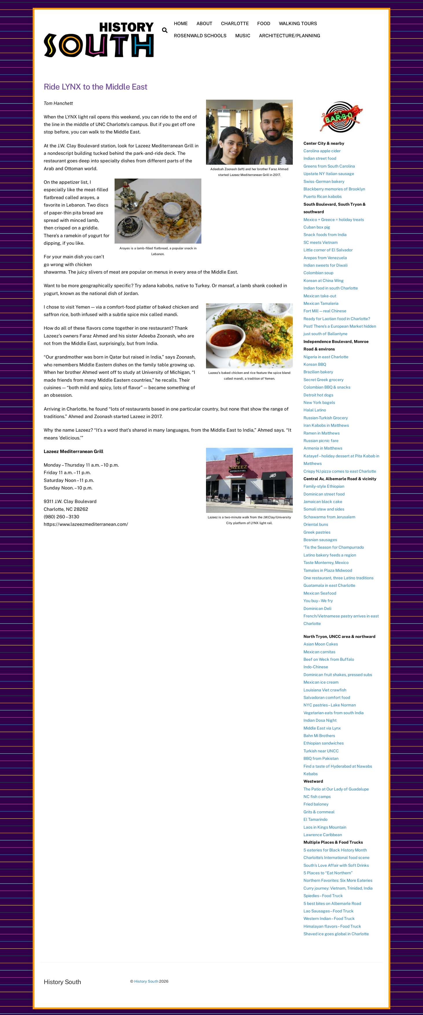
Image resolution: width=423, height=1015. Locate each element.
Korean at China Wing (324, 278)
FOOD (265, 23)
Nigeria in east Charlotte (326, 354)
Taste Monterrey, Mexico (326, 560)
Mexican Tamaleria (321, 301)
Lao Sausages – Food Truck (329, 909)
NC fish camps (317, 794)
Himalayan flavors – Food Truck (332, 924)
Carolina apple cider (322, 148)
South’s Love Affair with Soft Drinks (336, 863)
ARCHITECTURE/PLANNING (290, 35)
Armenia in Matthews (323, 446)
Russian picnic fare (321, 438)
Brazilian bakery (318, 370)
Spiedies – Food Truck (323, 894)
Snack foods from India (325, 233)
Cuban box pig (317, 225)
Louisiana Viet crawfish (325, 688)
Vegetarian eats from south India (334, 710)
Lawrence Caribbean (323, 832)
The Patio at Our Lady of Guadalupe (336, 787)
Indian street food (320, 156)
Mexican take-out (320, 294)
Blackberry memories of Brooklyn (334, 187)
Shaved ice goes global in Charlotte (336, 932)
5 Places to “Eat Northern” (328, 871)
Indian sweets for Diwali (325, 263)
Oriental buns (316, 522)
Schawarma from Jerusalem (329, 515)
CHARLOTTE (236, 23)
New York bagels (319, 400)
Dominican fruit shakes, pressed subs (338, 672)
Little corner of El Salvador (328, 248)
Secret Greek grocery (323, 377)
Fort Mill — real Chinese (325, 309)
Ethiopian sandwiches (324, 741)
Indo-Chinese (316, 665)
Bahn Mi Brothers (319, 733)
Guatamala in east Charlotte (329, 583)
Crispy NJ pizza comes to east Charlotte (340, 469)
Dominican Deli (317, 606)
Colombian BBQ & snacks (327, 385)
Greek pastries (317, 530)
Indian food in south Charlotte (331, 286)
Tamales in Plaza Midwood (328, 568)
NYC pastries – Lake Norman (330, 703)
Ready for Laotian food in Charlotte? (337, 316)
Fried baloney (316, 802)
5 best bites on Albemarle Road (332, 901)
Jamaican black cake (323, 499)
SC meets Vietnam (321, 240)
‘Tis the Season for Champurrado (334, 545)
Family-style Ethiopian (324, 484)
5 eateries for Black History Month (335, 848)
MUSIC (243, 35)
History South (146, 979)
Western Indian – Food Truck (329, 916)
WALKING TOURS (299, 23)
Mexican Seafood (320, 591)
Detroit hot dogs (318, 393)
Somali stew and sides (324, 507)
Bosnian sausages (320, 537)
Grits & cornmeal (319, 810)
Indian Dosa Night (320, 718)
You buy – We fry (318, 599)
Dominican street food (324, 492)
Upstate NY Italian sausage (329, 172)
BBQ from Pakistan (321, 756)
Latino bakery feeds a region (330, 553)
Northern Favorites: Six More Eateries (338, 878)
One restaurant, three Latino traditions (339, 576)
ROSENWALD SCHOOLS (201, 35)
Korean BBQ (315, 362)
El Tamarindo (316, 817)
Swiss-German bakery (324, 179)
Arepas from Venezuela (325, 255)
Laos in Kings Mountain (325, 825)
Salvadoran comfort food (327, 695)
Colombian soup (318, 271)
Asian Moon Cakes (321, 642)
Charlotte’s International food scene (336, 855)
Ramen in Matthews (322, 431)
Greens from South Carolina (329, 164)
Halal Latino (315, 408)
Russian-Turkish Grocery (326, 415)
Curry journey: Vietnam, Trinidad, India (338, 886)
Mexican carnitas (319, 649)
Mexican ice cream (321, 680)
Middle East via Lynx (322, 726)
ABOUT (206, 23)
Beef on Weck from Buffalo (329, 657)
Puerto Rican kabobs (323, 194)
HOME (182, 23)
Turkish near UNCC (321, 749)
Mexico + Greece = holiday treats (334, 217)
